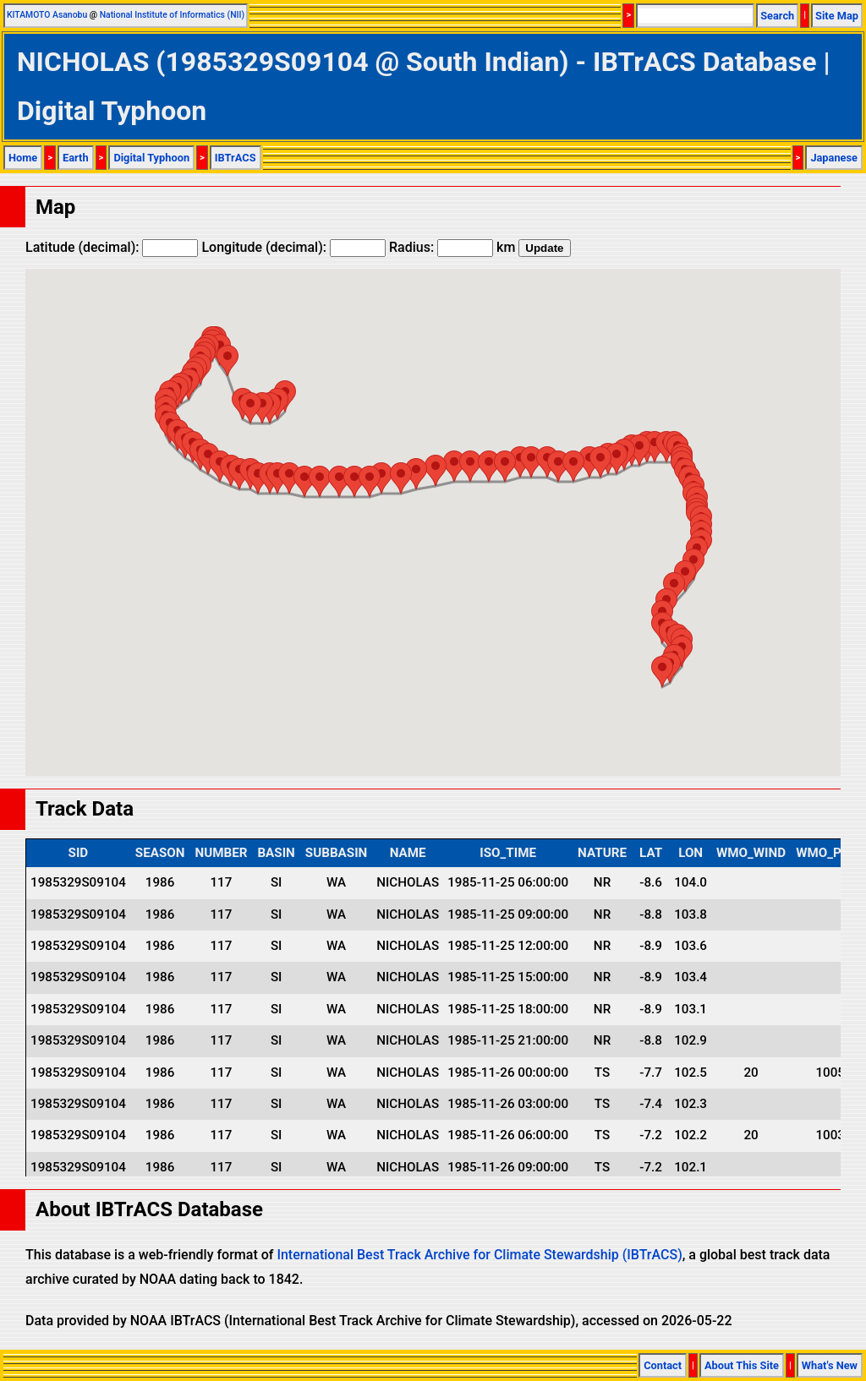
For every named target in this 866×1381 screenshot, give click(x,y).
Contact (663, 1365)
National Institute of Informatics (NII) (172, 14)
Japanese (834, 157)
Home (22, 157)
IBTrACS (235, 157)
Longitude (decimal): (293, 247)
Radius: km (452, 247)
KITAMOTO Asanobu (47, 14)
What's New (830, 1365)
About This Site (741, 1365)
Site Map (836, 15)
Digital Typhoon (151, 157)
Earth (76, 157)
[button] (262, 407)
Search (777, 15)
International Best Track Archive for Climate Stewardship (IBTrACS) (479, 1255)
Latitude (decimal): (111, 247)
